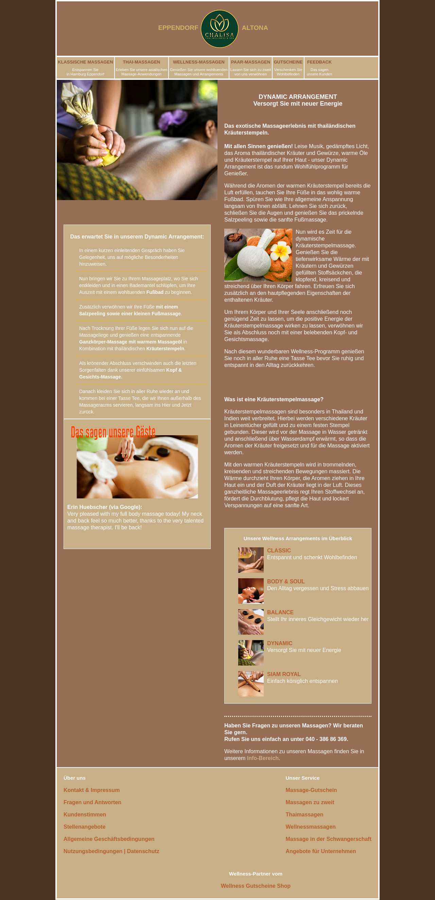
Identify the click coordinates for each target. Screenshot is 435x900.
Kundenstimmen (85, 814)
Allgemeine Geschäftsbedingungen (109, 839)
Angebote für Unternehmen (320, 851)
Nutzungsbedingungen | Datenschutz (111, 851)
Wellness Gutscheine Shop (256, 886)
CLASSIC (279, 550)
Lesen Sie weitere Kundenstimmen (112, 540)
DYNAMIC (280, 643)
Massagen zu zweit (309, 802)
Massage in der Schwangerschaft (328, 839)
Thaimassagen (304, 814)
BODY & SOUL (286, 581)
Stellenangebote (85, 827)
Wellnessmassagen (310, 827)
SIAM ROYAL (284, 674)
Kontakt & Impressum (92, 790)
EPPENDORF (178, 27)
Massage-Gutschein (311, 790)
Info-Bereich (263, 758)
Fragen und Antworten (92, 802)
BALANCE (280, 612)
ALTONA (259, 27)
